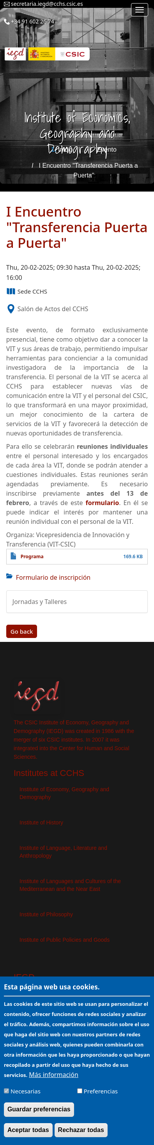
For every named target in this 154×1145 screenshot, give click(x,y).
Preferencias (101, 1097)
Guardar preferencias (39, 1115)
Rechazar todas (81, 1135)
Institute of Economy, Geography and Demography (64, 793)
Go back (22, 631)
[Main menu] (139, 9)
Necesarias (26, 1097)
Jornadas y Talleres (39, 601)
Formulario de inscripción (53, 577)
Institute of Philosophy (46, 914)
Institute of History (41, 822)
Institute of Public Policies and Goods (64, 940)
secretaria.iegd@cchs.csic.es (47, 3)
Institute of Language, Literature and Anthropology (63, 852)
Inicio (65, 149)
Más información (53, 1080)
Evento (107, 149)
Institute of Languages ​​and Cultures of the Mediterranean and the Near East (70, 885)
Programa (32, 556)
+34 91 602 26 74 (32, 21)
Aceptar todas (28, 1135)
